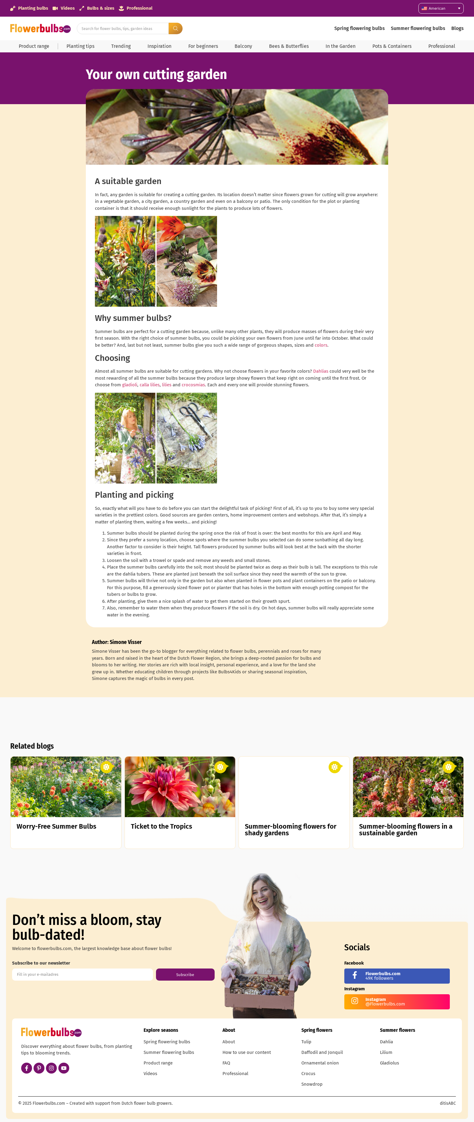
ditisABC (448, 1103)
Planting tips (80, 46)
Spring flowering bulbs (359, 28)
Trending (121, 46)
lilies (166, 385)
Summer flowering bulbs (418, 28)
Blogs (457, 28)
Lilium (386, 1052)
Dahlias (320, 371)
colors (321, 345)
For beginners (203, 46)
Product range (34, 46)
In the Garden (341, 46)
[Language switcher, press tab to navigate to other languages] (441, 8)
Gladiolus (389, 1063)
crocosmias (193, 385)
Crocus (308, 1073)
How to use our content (246, 1052)
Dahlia (386, 1041)
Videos (150, 1073)
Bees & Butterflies (289, 46)
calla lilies (150, 385)
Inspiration (159, 46)
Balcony (243, 46)
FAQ (226, 1063)
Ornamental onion (320, 1063)
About (228, 1041)
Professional (441, 46)
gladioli (129, 385)
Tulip (306, 1041)
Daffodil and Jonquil (322, 1052)
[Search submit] (176, 28)
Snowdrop (312, 1084)
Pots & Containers (391, 46)
